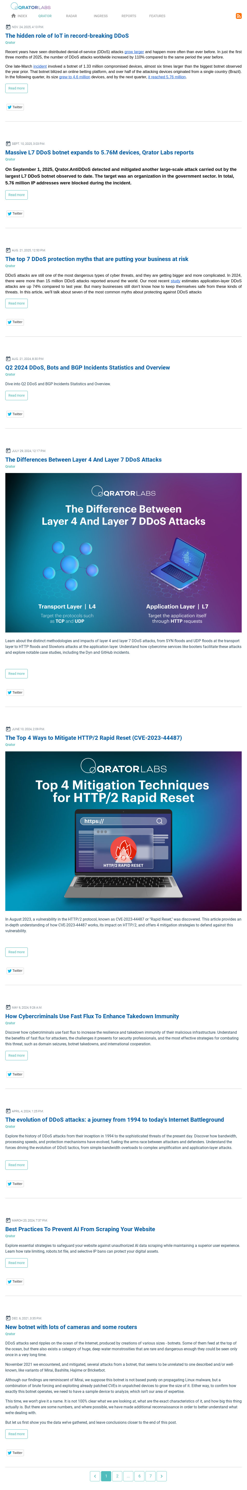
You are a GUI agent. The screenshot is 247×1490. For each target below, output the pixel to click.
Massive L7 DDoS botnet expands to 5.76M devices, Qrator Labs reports (99, 152)
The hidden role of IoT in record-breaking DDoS (67, 35)
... (128, 1476)
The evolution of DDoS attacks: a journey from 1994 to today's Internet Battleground (114, 1119)
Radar (71, 16)
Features (157, 16)
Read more (16, 88)
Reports (129, 16)
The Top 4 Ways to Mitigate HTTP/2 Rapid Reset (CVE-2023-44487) (93, 737)
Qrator (45, 16)
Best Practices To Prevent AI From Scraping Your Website (80, 1229)
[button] (15, 107)
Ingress (101, 16)
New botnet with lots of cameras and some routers (71, 1327)
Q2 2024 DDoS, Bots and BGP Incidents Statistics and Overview (87, 367)
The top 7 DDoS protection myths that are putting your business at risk (96, 259)
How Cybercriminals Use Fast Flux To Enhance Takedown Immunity (92, 1016)
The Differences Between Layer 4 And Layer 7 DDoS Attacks (83, 459)
